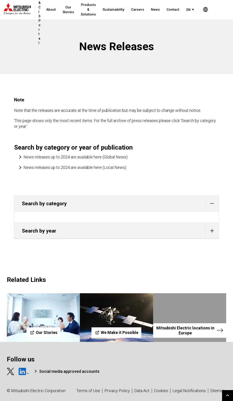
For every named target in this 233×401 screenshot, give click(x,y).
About (52, 10)
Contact (174, 10)
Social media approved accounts (69, 371)
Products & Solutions (89, 9)
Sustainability (115, 10)
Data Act (141, 390)
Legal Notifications (189, 390)
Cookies (161, 390)
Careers (139, 10)
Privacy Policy (117, 390)
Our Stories (70, 9)
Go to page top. (227, 395)
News (156, 10)
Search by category (120, 203)
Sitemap (217, 390)
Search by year (120, 231)
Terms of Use (88, 390)
